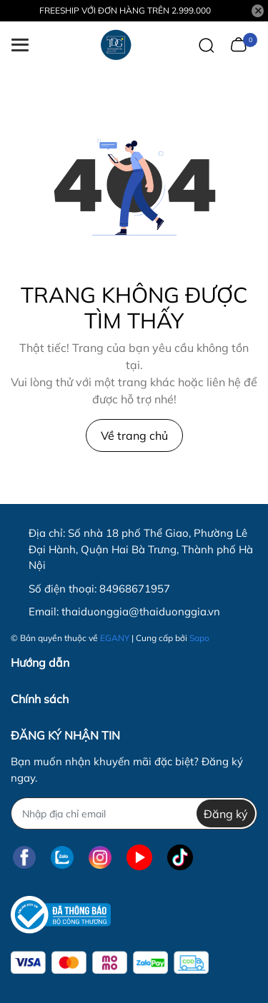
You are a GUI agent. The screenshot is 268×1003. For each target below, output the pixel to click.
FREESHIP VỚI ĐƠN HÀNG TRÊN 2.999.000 (125, 10)
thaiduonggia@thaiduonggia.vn (140, 611)
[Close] (258, 10)
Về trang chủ (134, 435)
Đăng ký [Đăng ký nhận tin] (226, 814)
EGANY (114, 637)
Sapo (199, 637)
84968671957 (134, 588)
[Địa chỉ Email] (134, 813)
